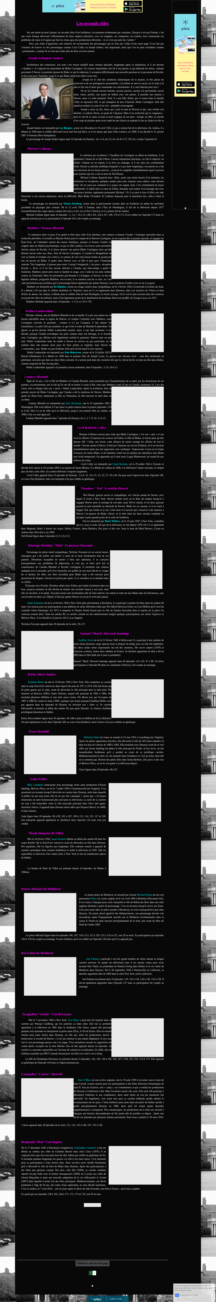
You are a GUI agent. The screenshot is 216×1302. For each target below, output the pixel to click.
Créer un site (116, 1298)
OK (177, 1295)
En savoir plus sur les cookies (189, 1295)
